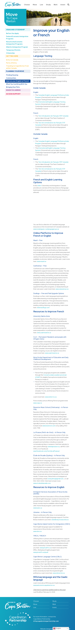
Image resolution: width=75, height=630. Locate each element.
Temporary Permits (13, 50)
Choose (27, 5)
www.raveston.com (49, 426)
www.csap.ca (37, 403)
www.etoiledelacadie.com (42, 483)
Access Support (13, 94)
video (39, 186)
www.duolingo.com (43, 308)
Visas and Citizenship (15, 30)
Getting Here (12, 56)
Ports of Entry (11, 63)
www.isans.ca (37, 508)
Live (41, 5)
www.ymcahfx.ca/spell (40, 552)
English (57, 628)
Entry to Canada (12, 60)
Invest (62, 5)
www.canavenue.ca (62, 289)
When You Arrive (13, 90)
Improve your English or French (17, 81)
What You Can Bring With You (16, 84)
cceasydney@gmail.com (55, 479)
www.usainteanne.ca (44, 333)
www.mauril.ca (41, 261)
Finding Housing (12, 75)
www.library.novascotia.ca (59, 520)
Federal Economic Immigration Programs (17, 37)
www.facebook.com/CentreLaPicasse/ (46, 451)
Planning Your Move (15, 71)
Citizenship (10, 53)
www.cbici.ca (37, 531)
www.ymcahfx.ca (45, 548)
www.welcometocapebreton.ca (44, 585)
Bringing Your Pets (13, 87)
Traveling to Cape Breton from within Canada (17, 67)
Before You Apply (12, 33)
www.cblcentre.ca (59, 573)
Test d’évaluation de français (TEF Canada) (53, 116)
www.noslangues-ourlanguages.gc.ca (46, 229)
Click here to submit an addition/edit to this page (49, 590)
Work (55, 5)
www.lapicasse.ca (54, 447)
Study (48, 5)
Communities (11, 78)
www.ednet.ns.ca (51, 397)
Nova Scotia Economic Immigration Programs (14, 43)
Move (35, 5)
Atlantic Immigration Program (17, 47)
